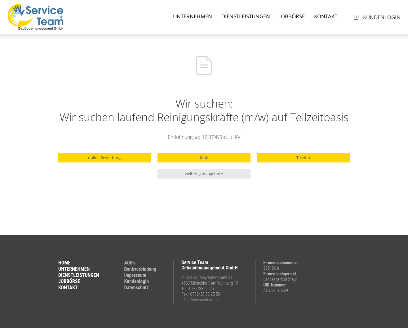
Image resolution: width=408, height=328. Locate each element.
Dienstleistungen (245, 16)
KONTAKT (68, 287)
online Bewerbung (105, 157)
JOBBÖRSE (69, 281)
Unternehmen (192, 16)
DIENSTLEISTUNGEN (78, 275)
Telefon (303, 157)
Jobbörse (292, 16)
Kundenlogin (136, 281)
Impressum (135, 275)
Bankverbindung (140, 269)
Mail (204, 157)
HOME (64, 263)
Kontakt (325, 16)
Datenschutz (136, 287)
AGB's (129, 263)
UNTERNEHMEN (74, 269)
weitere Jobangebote (204, 173)
